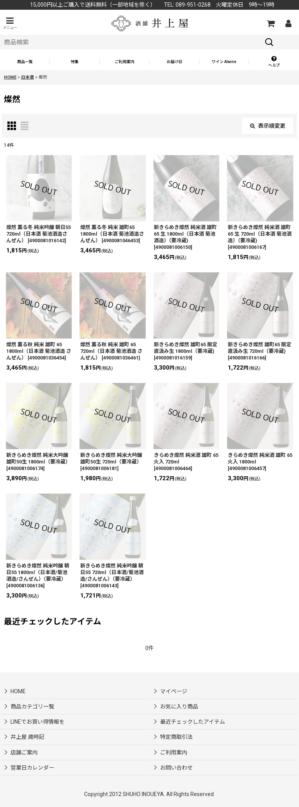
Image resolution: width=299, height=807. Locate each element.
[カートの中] (270, 23)
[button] (10, 23)
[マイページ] (288, 23)
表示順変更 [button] (267, 126)
